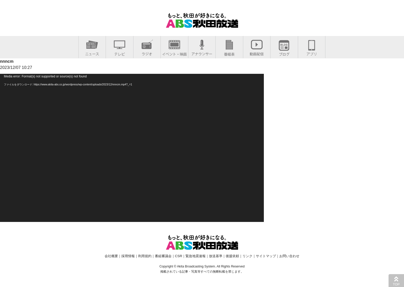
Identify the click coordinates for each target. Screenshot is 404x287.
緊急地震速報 (196, 256)
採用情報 (128, 256)
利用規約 (145, 256)
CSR (178, 256)
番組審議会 (163, 256)
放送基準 (215, 256)
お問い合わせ (289, 256)
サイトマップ (266, 256)
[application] (132, 148)
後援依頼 (232, 256)
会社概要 (111, 256)
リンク (247, 256)
